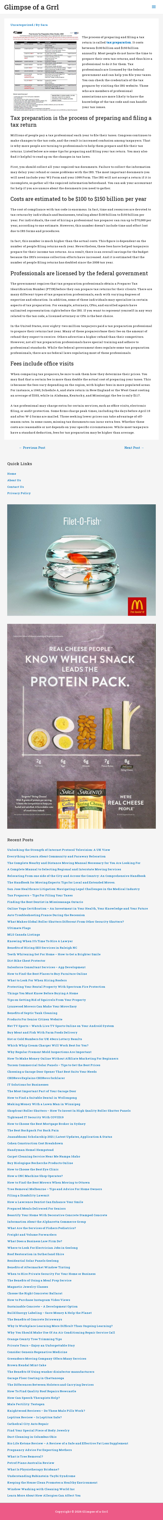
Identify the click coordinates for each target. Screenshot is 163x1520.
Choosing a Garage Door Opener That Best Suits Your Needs (52, 1072)
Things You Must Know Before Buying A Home (42, 993)
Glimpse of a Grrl (31, 7)
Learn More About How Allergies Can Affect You (44, 1495)
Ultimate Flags (19, 928)
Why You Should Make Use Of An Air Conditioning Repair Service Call (61, 1332)
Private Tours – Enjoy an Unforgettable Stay (41, 1345)
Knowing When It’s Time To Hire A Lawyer (40, 941)
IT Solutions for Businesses (27, 1084)
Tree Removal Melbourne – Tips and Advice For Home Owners (54, 1189)
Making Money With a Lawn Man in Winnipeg (43, 1104)
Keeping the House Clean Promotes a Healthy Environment (52, 1482)
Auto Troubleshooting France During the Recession (46, 915)
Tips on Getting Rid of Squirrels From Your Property (46, 1000)
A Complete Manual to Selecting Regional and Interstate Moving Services (64, 869)
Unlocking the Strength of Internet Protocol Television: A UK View (58, 850)
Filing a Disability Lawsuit (28, 1195)
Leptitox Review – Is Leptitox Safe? (34, 1417)
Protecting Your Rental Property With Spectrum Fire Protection (56, 987)
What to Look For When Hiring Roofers (37, 980)
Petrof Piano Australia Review (30, 1463)
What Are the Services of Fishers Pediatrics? (41, 1228)
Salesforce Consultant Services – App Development (46, 967)
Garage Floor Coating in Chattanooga (35, 1378)
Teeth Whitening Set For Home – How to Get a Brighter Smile (54, 954)
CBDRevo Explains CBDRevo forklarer (36, 1078)
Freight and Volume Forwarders (31, 1234)
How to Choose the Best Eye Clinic (33, 1169)
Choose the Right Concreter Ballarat (34, 1293)
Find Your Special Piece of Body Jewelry (38, 1430)
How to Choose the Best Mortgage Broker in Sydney (46, 1124)
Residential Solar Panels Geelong (33, 1261)
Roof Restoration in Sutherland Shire (35, 1254)
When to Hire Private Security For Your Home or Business (51, 1274)
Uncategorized (21, 25)
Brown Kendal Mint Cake (26, 1365)
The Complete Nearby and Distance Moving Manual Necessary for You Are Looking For (74, 863)
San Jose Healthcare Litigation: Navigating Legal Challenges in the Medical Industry (73, 889)
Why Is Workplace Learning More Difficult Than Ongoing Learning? (60, 1326)
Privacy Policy (19, 493)
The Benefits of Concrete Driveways (34, 1319)
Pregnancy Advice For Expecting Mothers (39, 1450)
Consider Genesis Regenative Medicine (37, 1352)
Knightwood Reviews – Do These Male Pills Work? (46, 1411)
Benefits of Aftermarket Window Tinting (38, 1267)
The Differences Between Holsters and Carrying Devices (50, 1384)
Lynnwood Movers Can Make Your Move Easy (42, 1006)
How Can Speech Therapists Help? (33, 1398)
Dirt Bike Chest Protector (26, 960)
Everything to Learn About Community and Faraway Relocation (56, 856)
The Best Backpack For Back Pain (33, 1130)
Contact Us (15, 487)
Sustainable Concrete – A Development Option (42, 1306)
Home (11, 474)
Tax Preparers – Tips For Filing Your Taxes (40, 895)
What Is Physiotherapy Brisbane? (33, 1469)
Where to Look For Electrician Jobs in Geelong (42, 1248)
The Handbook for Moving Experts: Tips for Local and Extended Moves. (61, 882)
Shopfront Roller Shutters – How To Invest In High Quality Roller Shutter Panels (69, 1111)
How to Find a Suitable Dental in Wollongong (42, 1098)
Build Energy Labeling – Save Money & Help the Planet (49, 1313)
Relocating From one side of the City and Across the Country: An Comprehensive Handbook (76, 876)
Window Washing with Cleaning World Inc (41, 1489)
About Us (14, 480)
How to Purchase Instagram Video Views (38, 1300)
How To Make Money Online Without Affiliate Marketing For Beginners (62, 1058)
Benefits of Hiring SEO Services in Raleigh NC (42, 948)
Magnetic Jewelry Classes (27, 1287)
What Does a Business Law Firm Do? (34, 1241)
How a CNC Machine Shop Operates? (35, 1176)
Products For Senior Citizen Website (34, 1019)
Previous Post (32, 448)
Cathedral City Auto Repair (28, 1424)
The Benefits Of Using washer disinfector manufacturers (50, 1372)
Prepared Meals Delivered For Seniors (36, 1208)
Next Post (134, 448)
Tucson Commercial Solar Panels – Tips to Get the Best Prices (53, 1065)
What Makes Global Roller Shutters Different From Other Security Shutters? (65, 921)
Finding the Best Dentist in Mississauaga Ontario (45, 902)
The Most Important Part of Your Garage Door (41, 1091)
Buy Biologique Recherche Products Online (40, 1163)
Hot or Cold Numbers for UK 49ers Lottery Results (44, 1039)
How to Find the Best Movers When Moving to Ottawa (48, 1182)
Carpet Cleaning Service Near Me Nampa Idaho (43, 1156)
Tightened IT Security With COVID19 (35, 1117)
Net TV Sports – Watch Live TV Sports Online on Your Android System (60, 1026)
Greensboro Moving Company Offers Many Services (46, 1358)
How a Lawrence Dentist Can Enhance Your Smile (45, 1202)
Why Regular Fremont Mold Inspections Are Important (49, 1052)
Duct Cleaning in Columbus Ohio (31, 1437)
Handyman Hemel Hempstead (30, 1150)
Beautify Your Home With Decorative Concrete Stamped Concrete (57, 1215)
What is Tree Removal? (25, 1456)
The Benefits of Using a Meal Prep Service (39, 1280)
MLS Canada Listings (23, 934)
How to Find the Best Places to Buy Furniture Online (47, 974)
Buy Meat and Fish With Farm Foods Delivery (42, 1032)
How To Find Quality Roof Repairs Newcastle (41, 1391)
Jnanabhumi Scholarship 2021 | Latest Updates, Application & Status (59, 1137)
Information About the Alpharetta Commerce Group (46, 1222)
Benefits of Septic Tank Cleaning (32, 1013)
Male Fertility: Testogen (26, 1404)
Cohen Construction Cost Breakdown (35, 1143)
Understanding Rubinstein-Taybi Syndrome (41, 1476)
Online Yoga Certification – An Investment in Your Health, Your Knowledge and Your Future (77, 908)
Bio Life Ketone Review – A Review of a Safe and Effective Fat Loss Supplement (67, 1443)
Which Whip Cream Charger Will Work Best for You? (48, 1045)
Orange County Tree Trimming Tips (34, 1339)
